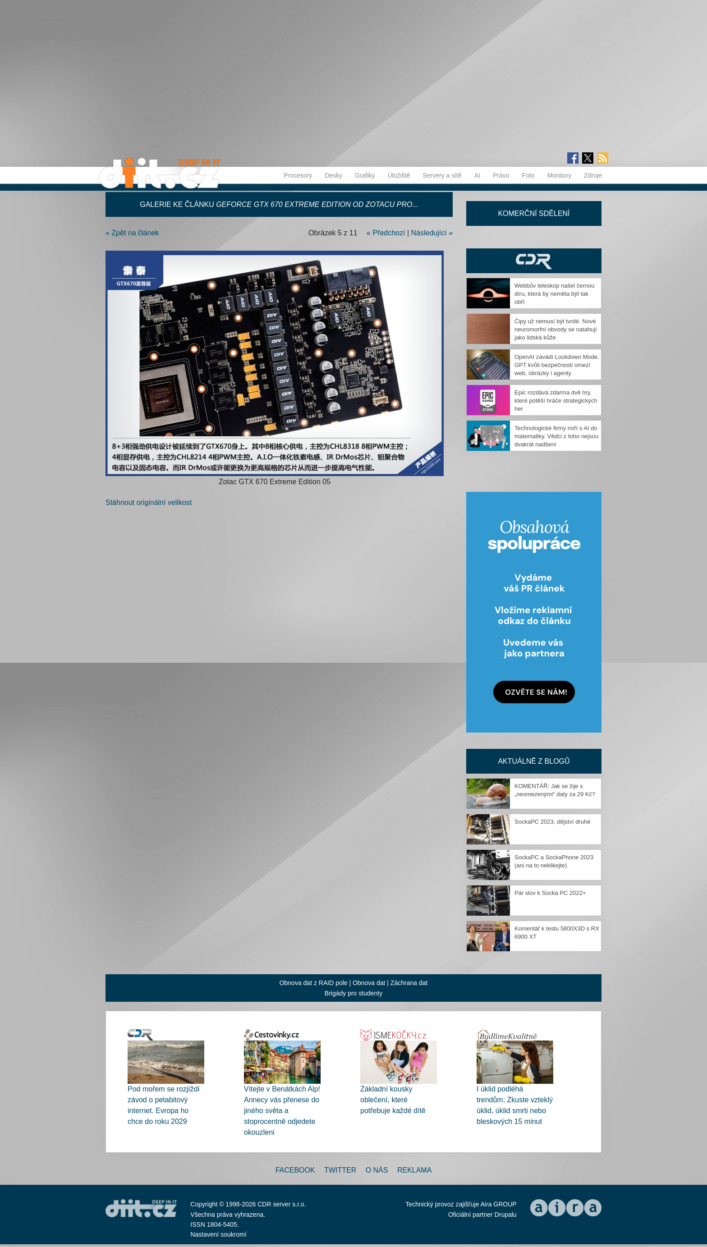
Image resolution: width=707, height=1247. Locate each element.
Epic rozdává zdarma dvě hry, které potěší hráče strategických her (555, 400)
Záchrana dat (409, 982)
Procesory (298, 175)
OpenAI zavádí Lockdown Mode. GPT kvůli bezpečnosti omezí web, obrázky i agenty (556, 364)
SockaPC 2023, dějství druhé (552, 821)
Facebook (295, 1170)
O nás (377, 1170)
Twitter (340, 1170)
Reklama (414, 1170)
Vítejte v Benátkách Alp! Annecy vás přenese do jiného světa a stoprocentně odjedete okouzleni (282, 1110)
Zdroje (593, 175)
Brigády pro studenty (353, 993)
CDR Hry (533, 260)
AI (477, 175)
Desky (333, 175)
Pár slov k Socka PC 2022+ (550, 892)
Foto (528, 175)
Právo (501, 175)
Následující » (432, 233)
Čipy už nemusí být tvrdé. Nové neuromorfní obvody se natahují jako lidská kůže (555, 329)
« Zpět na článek (132, 233)
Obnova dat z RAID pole (314, 982)
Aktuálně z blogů (533, 761)
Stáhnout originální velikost (149, 502)
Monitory (559, 175)
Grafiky (365, 175)
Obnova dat (369, 982)
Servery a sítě (441, 175)
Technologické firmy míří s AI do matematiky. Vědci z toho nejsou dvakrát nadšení (556, 436)
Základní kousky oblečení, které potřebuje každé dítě (393, 1099)
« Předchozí (386, 233)
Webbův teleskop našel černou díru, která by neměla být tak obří (554, 293)
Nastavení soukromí (218, 1234)
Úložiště (399, 175)
